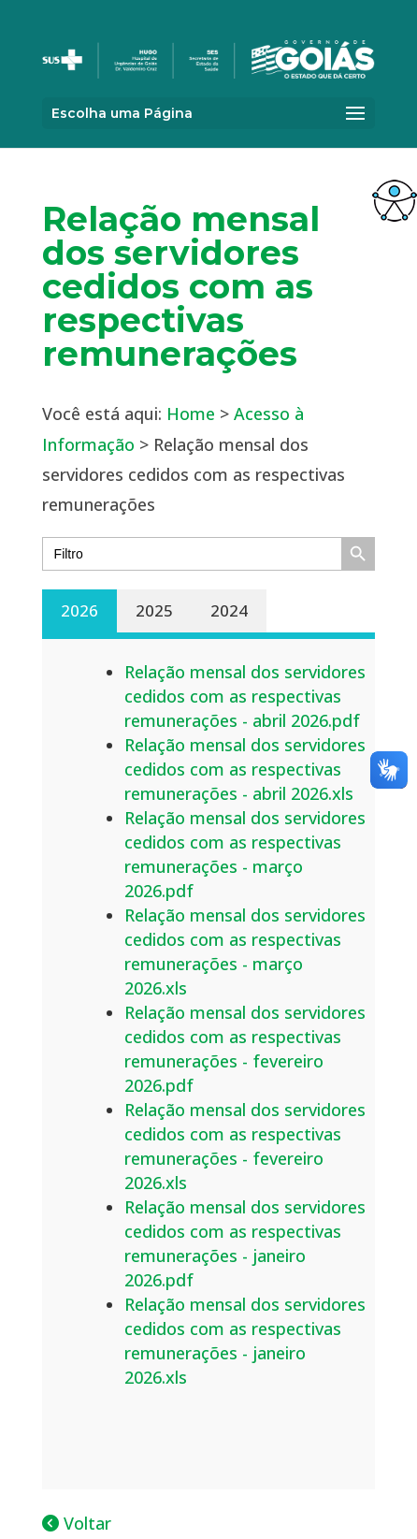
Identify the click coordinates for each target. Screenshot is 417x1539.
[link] (394, 200)
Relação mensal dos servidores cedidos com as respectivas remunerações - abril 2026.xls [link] (245, 769)
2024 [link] (229, 610)
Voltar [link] (76, 1523)
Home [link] (190, 413)
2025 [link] (154, 610)
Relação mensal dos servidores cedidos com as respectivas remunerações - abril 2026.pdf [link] (245, 696)
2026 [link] (79, 610)
